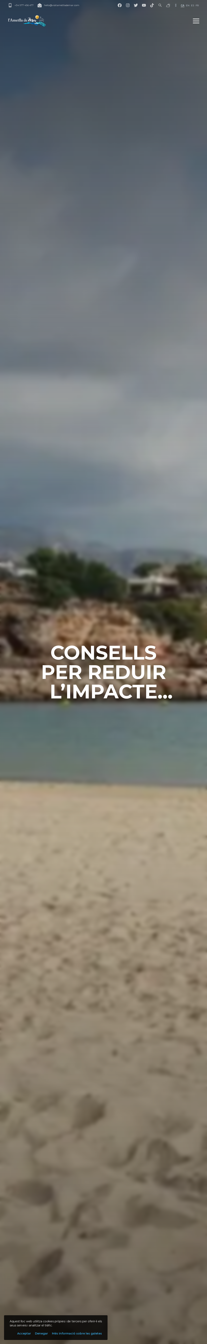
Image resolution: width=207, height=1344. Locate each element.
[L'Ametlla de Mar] (27, 21)
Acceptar (24, 1333)
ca (182, 5)
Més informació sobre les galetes (77, 1333)
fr (197, 5)
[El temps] (168, 5)
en (187, 5)
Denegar (41, 1333)
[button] (196, 21)
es (192, 5)
